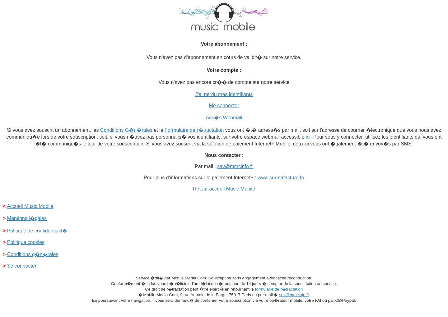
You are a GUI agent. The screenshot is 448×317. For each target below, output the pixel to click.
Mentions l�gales (27, 218)
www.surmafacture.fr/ (281, 177)
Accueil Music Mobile (30, 206)
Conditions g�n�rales (32, 254)
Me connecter (224, 105)
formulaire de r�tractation (279, 289)
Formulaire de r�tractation (194, 130)
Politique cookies (25, 242)
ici (308, 137)
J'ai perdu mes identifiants (224, 94)
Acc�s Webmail (224, 117)
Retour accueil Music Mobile (224, 188)
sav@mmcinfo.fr (235, 166)
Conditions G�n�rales (126, 130)
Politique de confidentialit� (37, 230)
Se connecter (21, 266)
